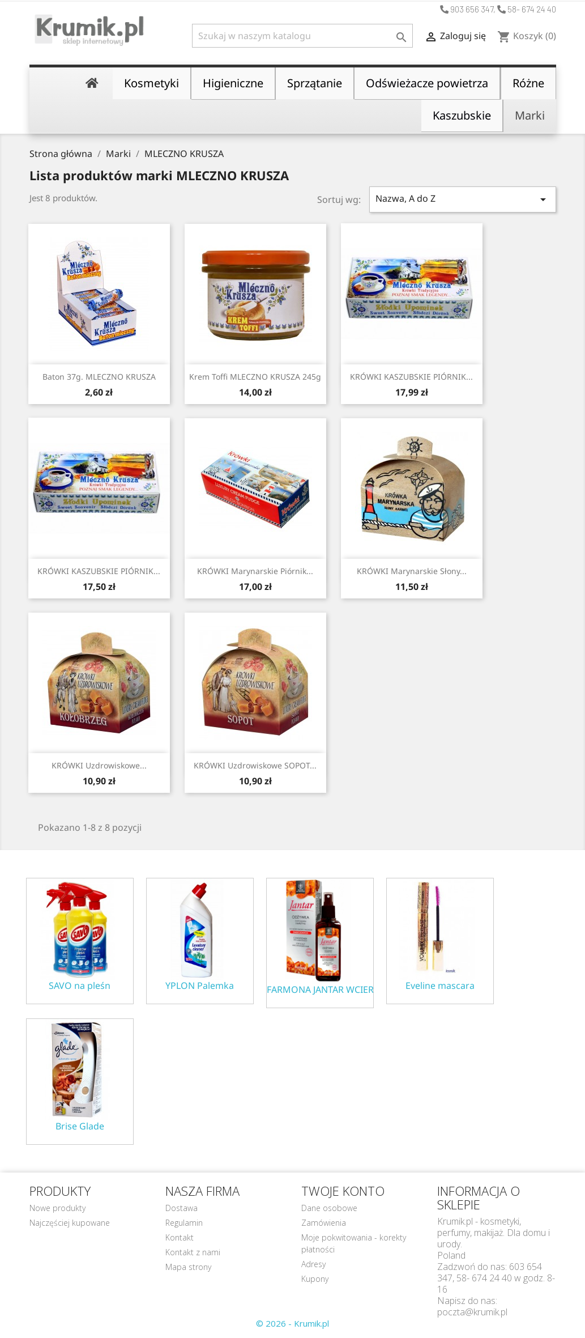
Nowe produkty (57, 1208)
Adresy (313, 1264)
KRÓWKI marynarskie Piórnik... (255, 571)
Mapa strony (188, 1266)
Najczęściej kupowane (69, 1222)
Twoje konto (343, 1190)
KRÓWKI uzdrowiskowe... (99, 765)
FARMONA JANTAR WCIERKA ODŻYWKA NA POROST (320, 990)
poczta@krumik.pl (472, 1312)
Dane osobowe (329, 1208)
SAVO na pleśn (79, 986)
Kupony (314, 1278)
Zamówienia (323, 1222)
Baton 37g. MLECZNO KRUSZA (99, 376)
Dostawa (181, 1208)
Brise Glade (79, 1126)
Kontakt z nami (192, 1252)
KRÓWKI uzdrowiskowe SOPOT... (255, 765)
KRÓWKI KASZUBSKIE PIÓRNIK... (411, 376)
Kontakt (179, 1237)
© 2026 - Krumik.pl (292, 1323)
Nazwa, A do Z (462, 199)
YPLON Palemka (199, 986)
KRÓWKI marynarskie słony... (412, 571)
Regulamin (184, 1222)
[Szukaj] (302, 36)
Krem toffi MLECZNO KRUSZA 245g (255, 376)
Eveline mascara (440, 986)
